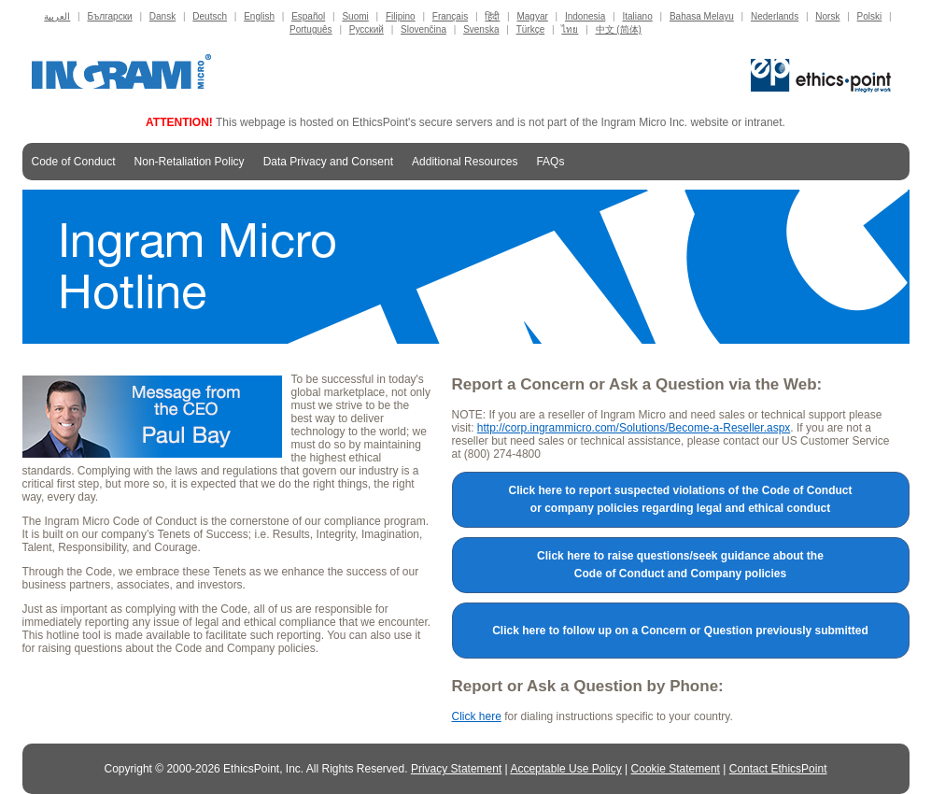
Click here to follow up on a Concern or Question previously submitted (680, 630)
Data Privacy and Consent (328, 161)
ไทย (569, 29)
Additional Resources (464, 165)
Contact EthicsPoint (778, 768)
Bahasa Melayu (702, 16)
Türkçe (530, 29)
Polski (869, 16)
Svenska (481, 29)
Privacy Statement (456, 768)
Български (109, 16)
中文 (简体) (619, 29)
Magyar (531, 16)
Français (450, 16)
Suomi (355, 16)
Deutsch (209, 16)
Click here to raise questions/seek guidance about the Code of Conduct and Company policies (680, 564)
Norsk (827, 16)
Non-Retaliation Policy (189, 161)
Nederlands (774, 16)
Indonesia (585, 16)
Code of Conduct (74, 161)
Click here (476, 716)
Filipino (401, 16)
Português (310, 29)
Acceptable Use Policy (565, 768)
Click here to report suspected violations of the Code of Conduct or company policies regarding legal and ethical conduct (680, 499)
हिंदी (492, 16)
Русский (366, 29)
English (259, 16)
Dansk (162, 16)
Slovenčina (423, 29)
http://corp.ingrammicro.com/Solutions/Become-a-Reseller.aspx (633, 427)
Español (308, 16)
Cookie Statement (675, 768)
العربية (57, 16)
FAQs (550, 161)
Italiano (638, 16)
